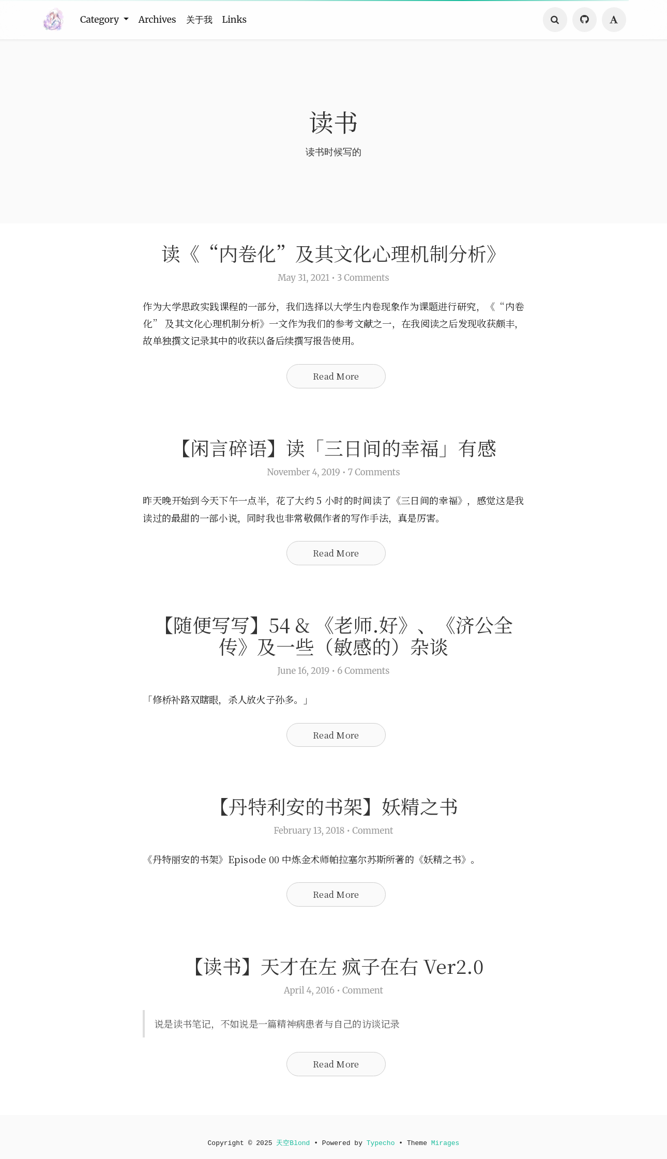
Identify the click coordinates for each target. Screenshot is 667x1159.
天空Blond (292, 1143)
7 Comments (374, 475)
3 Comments (363, 279)
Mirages (447, 1143)
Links (245, 19)
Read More (336, 377)
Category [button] (102, 19)
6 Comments (363, 675)
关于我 (207, 19)
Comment (372, 837)
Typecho (381, 1143)
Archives (162, 19)
